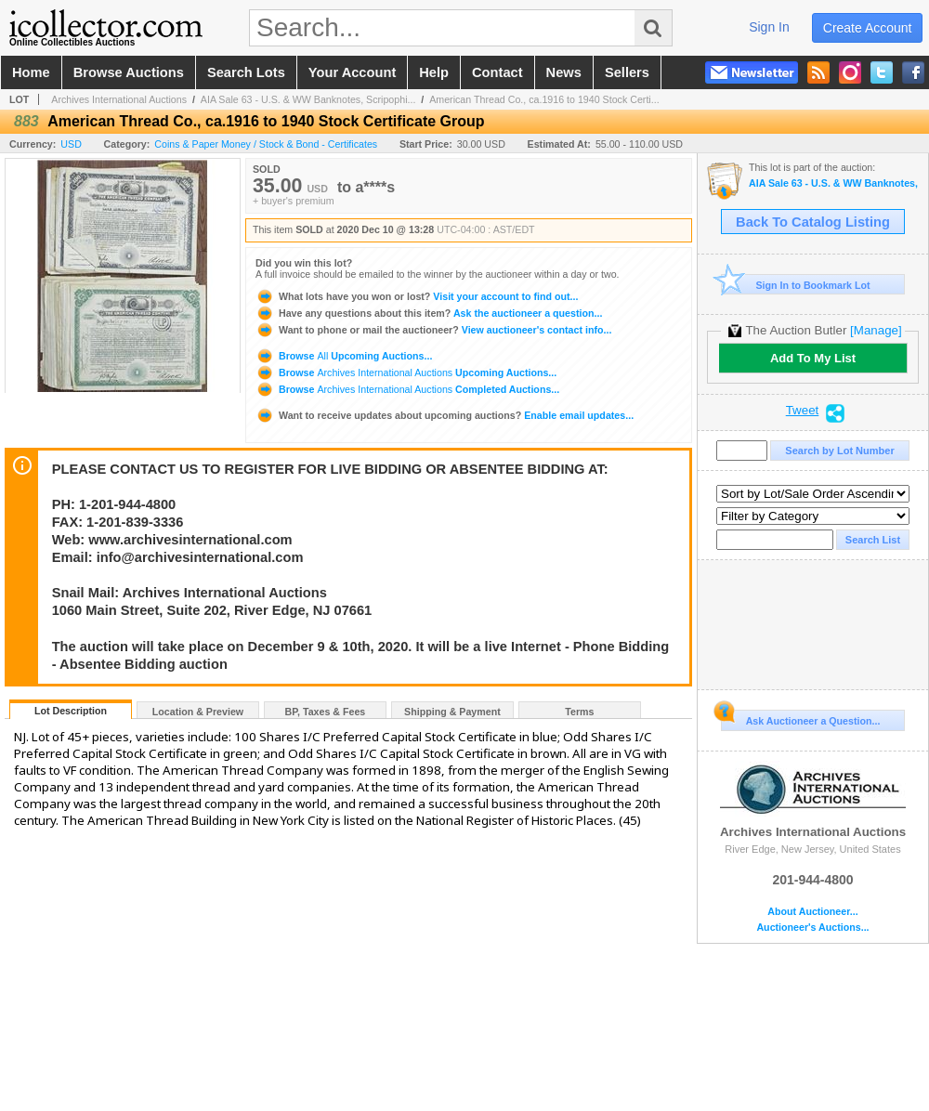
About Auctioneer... (812, 912)
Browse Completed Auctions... (407, 389)
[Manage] (875, 330)
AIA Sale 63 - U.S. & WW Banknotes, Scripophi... (308, 99)
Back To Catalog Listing (813, 222)
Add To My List (813, 358)
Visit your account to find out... (416, 296)
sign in (769, 27)
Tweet (802, 410)
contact (497, 72)
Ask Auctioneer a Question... (800, 718)
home (31, 72)
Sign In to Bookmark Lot (795, 284)
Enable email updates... (444, 415)
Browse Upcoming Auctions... (343, 355)
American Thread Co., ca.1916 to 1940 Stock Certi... (544, 99)
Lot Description (70, 710)
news (564, 72)
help (434, 72)
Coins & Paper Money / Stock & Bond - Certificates (265, 144)
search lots (246, 72)
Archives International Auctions (119, 99)
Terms (579, 711)
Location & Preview (197, 711)
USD (71, 144)
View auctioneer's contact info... (433, 329)
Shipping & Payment (452, 711)
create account (867, 27)
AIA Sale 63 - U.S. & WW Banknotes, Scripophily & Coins (834, 183)
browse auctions (128, 72)
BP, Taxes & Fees (325, 711)
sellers (627, 72)
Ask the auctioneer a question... (428, 313)
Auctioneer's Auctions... (812, 927)
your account (352, 72)
